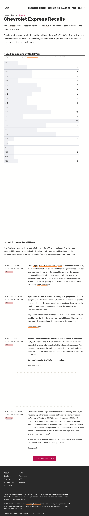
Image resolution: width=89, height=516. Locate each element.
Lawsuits (65, 8)
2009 (6, 107)
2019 (6, 63)
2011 (6, 98)
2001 (6, 139)
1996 (6, 161)
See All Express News (44, 459)
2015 (6, 81)
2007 (6, 116)
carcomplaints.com (15, 269)
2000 (6, 143)
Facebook (22, 476)
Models (43, 8)
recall (33, 439)
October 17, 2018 (14, 296)
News (80, 8)
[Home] (7, 8)
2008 (6, 112)
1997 (6, 156)
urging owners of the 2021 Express (47, 266)
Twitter (21, 473)
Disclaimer (8, 476)
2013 (6, 89)
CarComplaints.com (32, 57)
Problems (33, 8)
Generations (54, 8)
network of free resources (27, 494)
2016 (6, 76)
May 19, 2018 (12, 338)
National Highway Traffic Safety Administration (61, 35)
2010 (6, 103)
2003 (6, 134)
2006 (46, 26)
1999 (6, 148)
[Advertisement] (46, 386)
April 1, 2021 (13, 265)
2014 (6, 85)
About (6, 473)
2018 (6, 67)
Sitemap (22, 482)
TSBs (74, 8)
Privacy (7, 479)
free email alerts (46, 254)
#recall (9, 272)
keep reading (43, 285)
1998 (6, 152)
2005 (6, 125)
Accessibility (9, 482)
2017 (6, 72)
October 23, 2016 (14, 411)
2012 (6, 94)
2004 (6, 130)
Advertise (8, 485)
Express (11, 26)
